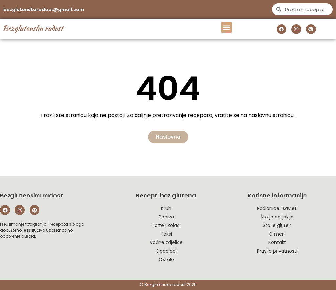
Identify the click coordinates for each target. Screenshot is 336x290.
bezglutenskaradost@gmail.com (43, 9)
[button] (226, 27)
